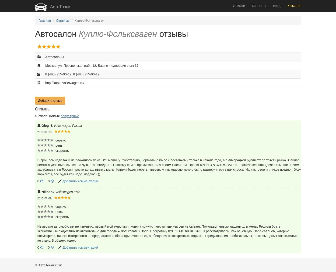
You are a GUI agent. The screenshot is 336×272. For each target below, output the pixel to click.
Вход (276, 6)
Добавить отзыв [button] (50, 100)
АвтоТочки (52, 6)
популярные (70, 116)
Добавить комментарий (80, 181)
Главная (44, 20)
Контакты (259, 6)
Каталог (294, 6)
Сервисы (63, 20)
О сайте (239, 6)
